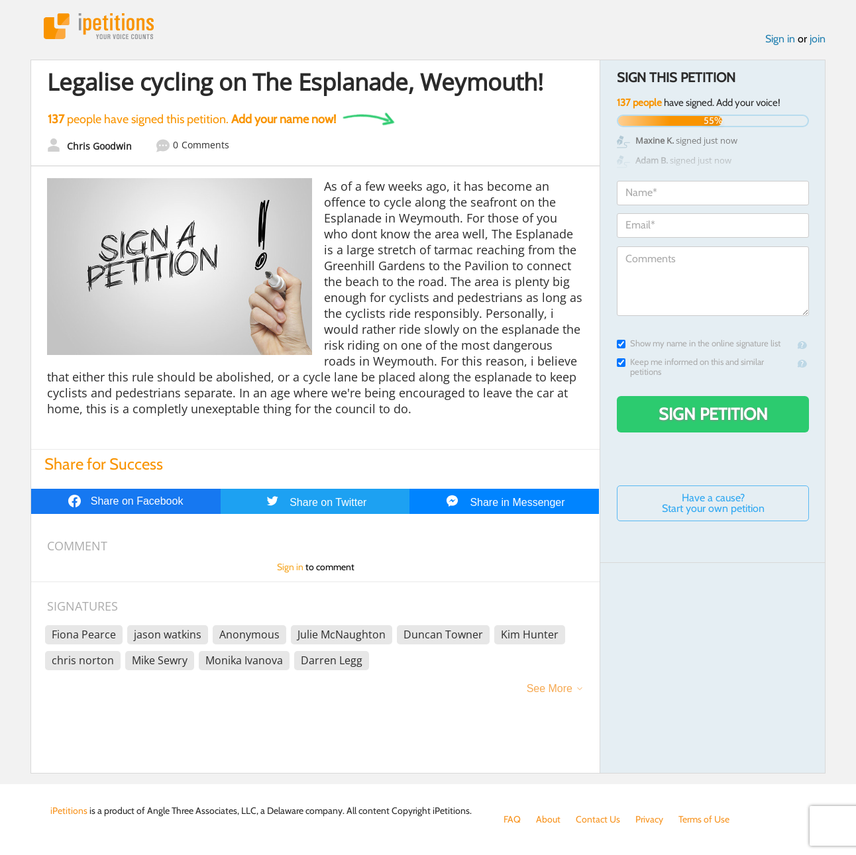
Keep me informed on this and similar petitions (690, 367)
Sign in (780, 38)
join (818, 38)
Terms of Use (703, 819)
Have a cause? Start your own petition (713, 503)
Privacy (649, 819)
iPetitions (99, 26)
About (548, 819)
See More (549, 688)
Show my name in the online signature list (698, 343)
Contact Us (598, 819)
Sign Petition (713, 414)
